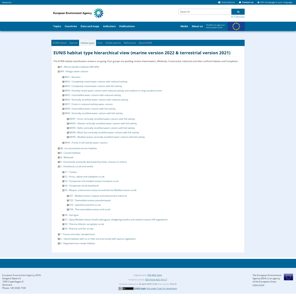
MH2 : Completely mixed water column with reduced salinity (96, 81)
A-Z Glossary (238, 16)
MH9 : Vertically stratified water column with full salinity (94, 113)
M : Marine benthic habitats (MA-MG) (79, 66)
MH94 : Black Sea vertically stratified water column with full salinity (104, 132)
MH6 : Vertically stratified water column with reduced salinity (96, 99)
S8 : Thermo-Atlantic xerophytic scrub (84, 224)
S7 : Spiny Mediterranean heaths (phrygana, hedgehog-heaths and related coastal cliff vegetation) (116, 219)
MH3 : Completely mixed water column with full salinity (93, 86)
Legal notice (258, 284)
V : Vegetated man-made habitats (77, 243)
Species (73, 42)
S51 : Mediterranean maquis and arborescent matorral (98, 195)
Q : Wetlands (66, 157)
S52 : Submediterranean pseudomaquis (90, 200)
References (130, 42)
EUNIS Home (59, 42)
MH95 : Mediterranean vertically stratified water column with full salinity (107, 137)
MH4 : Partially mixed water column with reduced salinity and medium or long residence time (113, 90)
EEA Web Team (155, 275)
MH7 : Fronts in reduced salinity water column (89, 104)
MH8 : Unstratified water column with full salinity (90, 108)
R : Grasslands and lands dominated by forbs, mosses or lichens (93, 161)
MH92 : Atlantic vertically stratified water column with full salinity (103, 123)
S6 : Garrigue (72, 215)
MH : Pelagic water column (74, 71)
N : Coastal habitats (70, 152)
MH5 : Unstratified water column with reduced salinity (93, 95)
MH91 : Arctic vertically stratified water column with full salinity (102, 118)
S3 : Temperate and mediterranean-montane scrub (91, 181)
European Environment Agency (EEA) (21, 275)
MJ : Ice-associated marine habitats (78, 148)
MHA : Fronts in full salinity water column (86, 142)
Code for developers (167, 288)
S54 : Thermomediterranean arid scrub (89, 209)
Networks (7, 2)
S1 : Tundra (71, 172)
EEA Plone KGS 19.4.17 (156, 279)
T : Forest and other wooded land (77, 234)
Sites (100, 42)
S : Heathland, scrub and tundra (76, 166)
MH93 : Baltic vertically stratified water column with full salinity (102, 128)
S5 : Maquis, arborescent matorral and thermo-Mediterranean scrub (100, 190)
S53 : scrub (85, 204)
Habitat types (88, 42)
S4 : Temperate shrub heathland (82, 185)
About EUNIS (145, 42)
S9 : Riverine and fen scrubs (79, 228)
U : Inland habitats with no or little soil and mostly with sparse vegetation (98, 238)
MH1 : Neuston (72, 77)
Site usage (151, 288)
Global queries (113, 42)
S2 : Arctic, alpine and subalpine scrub (84, 176)
